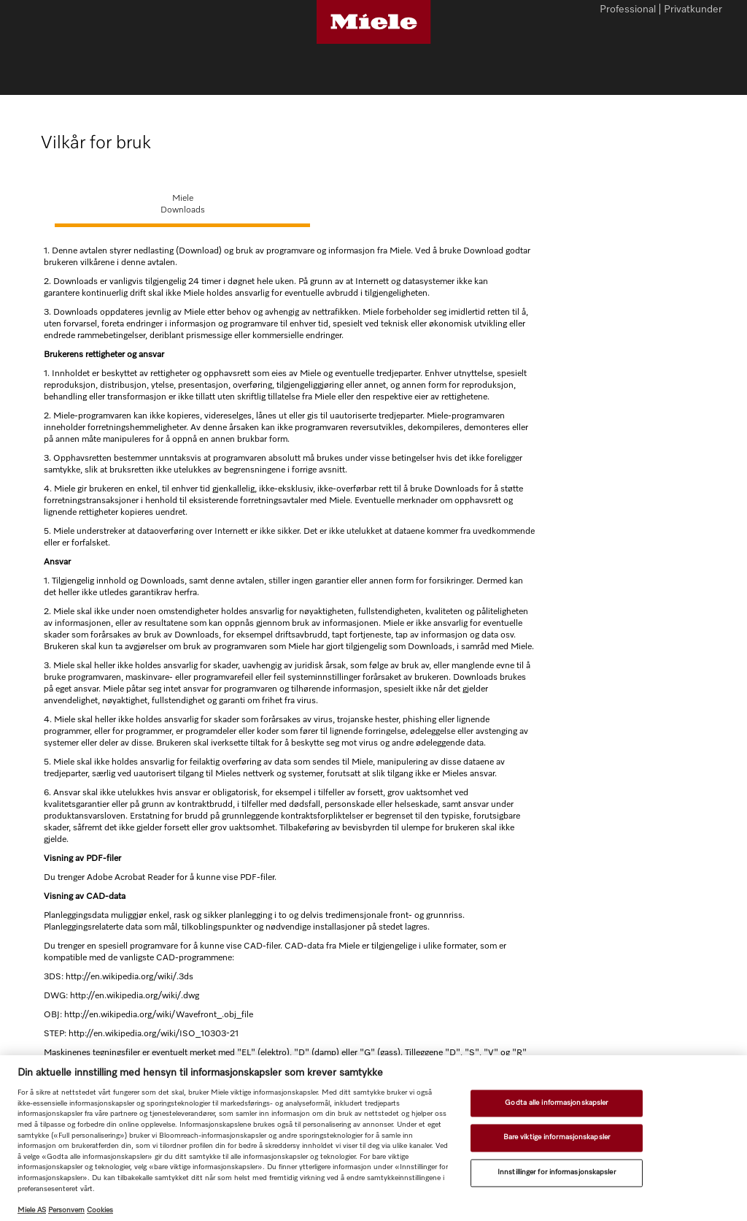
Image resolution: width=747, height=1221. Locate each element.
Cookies (100, 1210)
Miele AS (32, 1210)
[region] (373, 1138)
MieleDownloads (182, 204)
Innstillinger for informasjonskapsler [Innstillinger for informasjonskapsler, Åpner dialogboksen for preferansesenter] (557, 1172)
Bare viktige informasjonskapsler (556, 1137)
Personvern (66, 1210)
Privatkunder (693, 10)
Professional (628, 10)
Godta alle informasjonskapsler (556, 1102)
